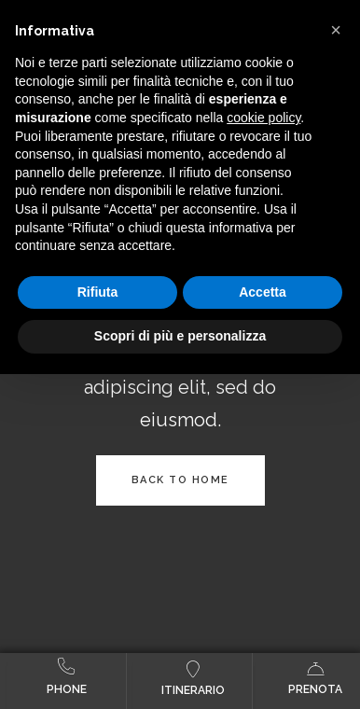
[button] (336, 30)
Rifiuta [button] (97, 292)
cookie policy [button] (263, 117)
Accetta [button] (262, 292)
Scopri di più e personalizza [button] (180, 335)
